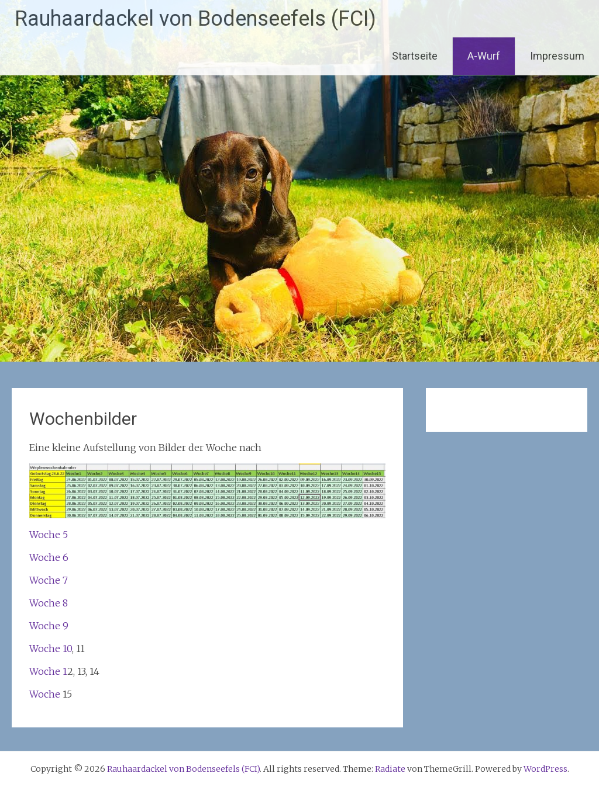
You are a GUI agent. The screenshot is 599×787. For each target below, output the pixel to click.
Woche (46, 694)
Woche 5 (48, 534)
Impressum (557, 56)
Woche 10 (50, 648)
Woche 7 (48, 580)
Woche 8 (48, 603)
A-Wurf (483, 56)
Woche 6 (48, 557)
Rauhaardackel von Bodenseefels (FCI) (195, 18)
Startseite (415, 56)
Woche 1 (48, 671)
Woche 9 (48, 626)
